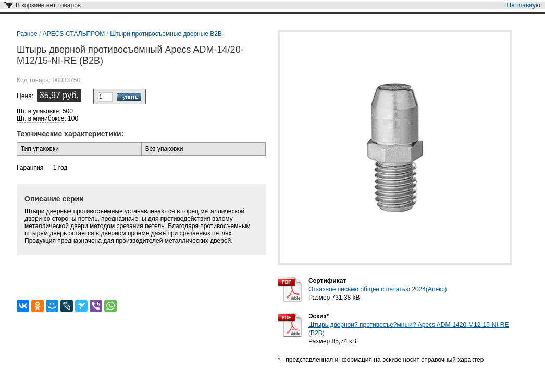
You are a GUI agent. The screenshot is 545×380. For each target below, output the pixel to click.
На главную (523, 5)
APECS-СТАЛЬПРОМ (74, 34)
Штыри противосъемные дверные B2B (166, 34)
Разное (27, 34)
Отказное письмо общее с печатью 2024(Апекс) (377, 289)
